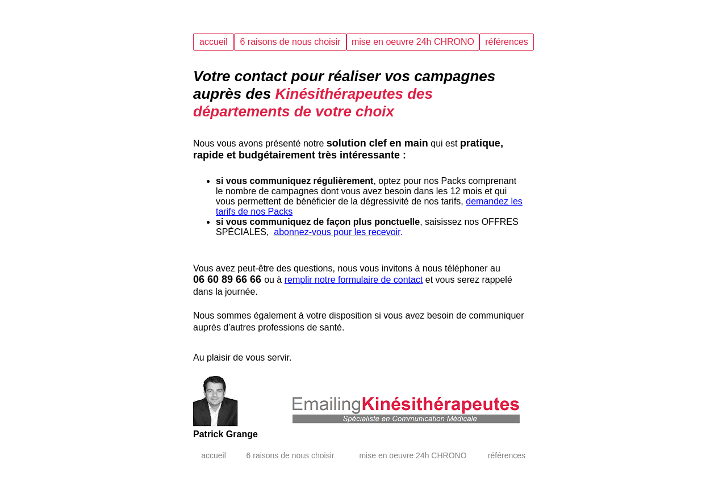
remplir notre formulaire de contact (354, 280)
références (506, 42)
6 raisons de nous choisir (290, 42)
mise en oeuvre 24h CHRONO (413, 42)
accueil (213, 42)
